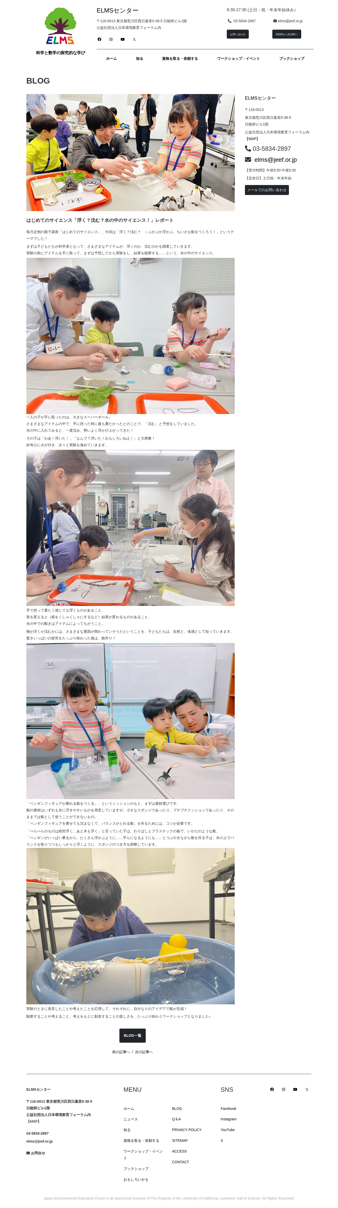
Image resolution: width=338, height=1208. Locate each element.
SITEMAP (180, 1140)
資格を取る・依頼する (141, 1140)
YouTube (228, 1130)
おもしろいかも (136, 1179)
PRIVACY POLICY (186, 1130)
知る (127, 1130)
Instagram (228, 1119)
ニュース (130, 1119)
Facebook (228, 1109)
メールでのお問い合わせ (267, 190)
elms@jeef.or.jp (275, 159)
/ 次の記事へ (141, 1052)
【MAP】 (252, 139)
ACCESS (179, 1151)
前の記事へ (121, 1052)
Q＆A (176, 1119)
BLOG (177, 1109)
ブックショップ (136, 1169)
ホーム (128, 1109)
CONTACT (180, 1162)
